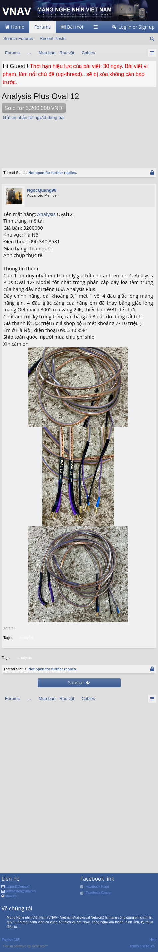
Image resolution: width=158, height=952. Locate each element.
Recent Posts (52, 38)
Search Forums (18, 38)
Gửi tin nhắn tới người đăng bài (34, 117)
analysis (25, 638)
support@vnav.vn (17, 886)
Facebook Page (97, 886)
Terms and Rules (142, 946)
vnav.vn (11, 896)
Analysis (46, 214)
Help (152, 940)
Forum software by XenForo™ (25, 946)
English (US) (11, 940)
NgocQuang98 (41, 190)
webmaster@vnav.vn (20, 891)
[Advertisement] (68, 141)
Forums (42, 27)
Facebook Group (98, 893)
